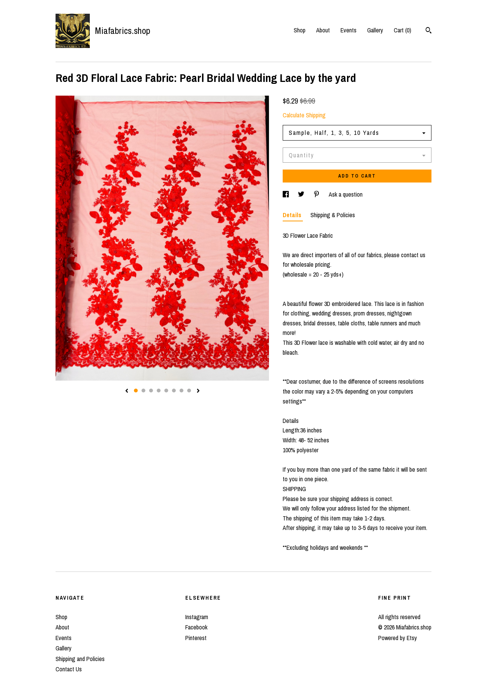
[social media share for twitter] (302, 194)
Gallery (375, 30)
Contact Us (69, 669)
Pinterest (196, 638)
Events (348, 30)
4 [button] (159, 390)
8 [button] (189, 390)
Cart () (402, 30)
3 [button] (151, 390)
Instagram (196, 617)
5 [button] (166, 390)
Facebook (196, 627)
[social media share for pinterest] (317, 194)
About (323, 30)
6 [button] (174, 390)
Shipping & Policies (332, 215)
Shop (300, 30)
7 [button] (181, 390)
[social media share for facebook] (286, 194)
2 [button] (143, 390)
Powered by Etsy (397, 638)
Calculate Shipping (304, 115)
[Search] (428, 31)
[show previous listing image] (127, 391)
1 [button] (136, 390)
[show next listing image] (198, 391)
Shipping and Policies (80, 659)
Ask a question (346, 194)
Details (293, 215)
